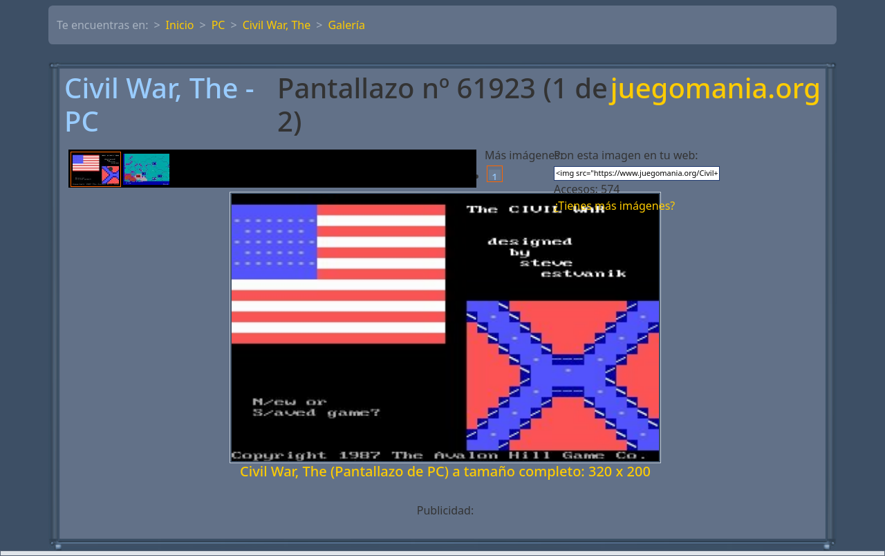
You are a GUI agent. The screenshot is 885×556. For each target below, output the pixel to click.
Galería (346, 25)
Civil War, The (277, 25)
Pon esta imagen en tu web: (626, 155)
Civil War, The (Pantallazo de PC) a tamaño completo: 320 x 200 (445, 471)
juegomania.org (716, 89)
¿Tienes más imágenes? (614, 205)
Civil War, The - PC (159, 104)
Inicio (180, 25)
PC (218, 25)
